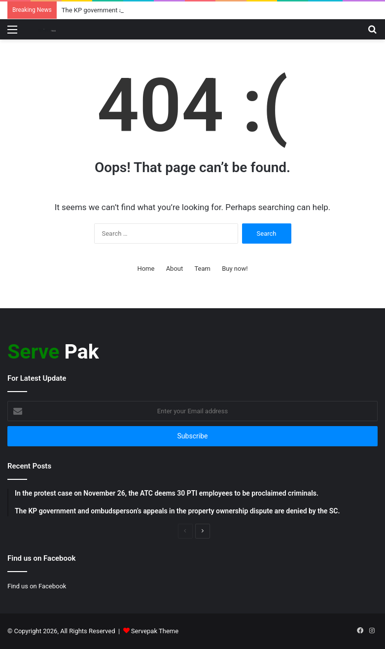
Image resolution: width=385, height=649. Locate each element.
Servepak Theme (154, 631)
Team (202, 268)
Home (145, 268)
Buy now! (234, 268)
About (174, 268)
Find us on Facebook (36, 586)
